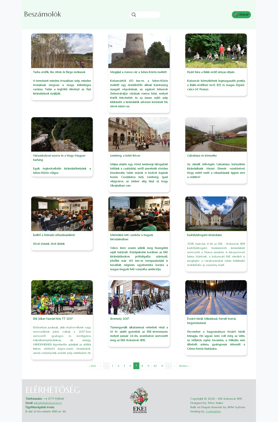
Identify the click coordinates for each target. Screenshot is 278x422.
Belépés (249, 387)
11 (163, 365)
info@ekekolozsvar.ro (48, 403)
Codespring (213, 411)
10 (156, 365)
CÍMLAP (241, 15)
